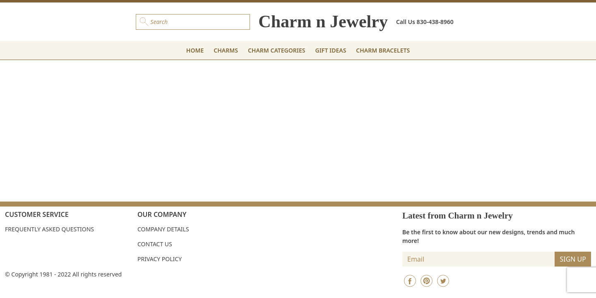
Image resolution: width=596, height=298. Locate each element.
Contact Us (154, 244)
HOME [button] (195, 50)
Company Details (163, 229)
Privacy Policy (159, 259)
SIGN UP (573, 259)
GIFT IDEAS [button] (330, 50)
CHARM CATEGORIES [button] (276, 50)
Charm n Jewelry (323, 21)
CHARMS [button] (226, 50)
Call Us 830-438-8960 (425, 22)
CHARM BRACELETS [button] (383, 50)
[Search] (193, 22)
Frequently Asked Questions (49, 229)
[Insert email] (478, 259)
